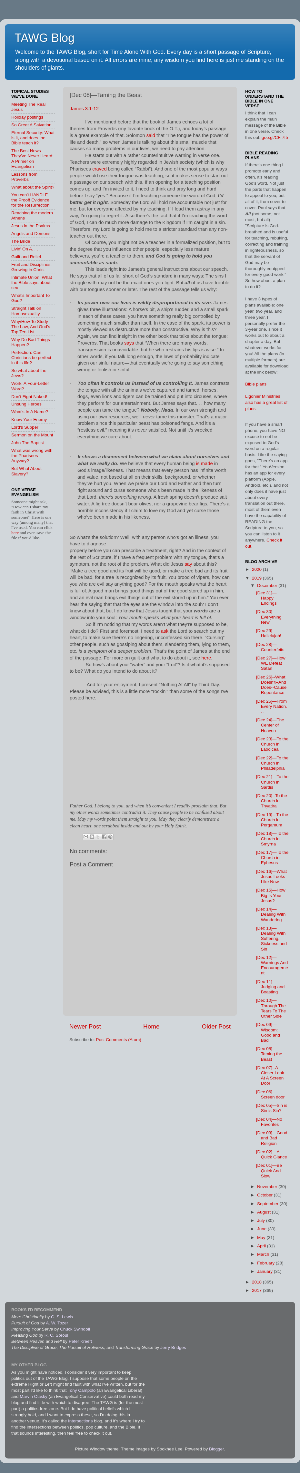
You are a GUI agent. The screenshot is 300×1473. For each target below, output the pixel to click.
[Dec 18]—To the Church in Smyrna (272, 838)
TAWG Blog (45, 37)
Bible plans (255, 384)
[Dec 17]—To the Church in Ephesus (272, 857)
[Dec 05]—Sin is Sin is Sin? (271, 1108)
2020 (257, 569)
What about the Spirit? (33, 187)
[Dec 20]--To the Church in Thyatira (271, 800)
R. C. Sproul (56, 1335)
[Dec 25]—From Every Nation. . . (271, 706)
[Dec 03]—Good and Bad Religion (271, 1138)
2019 (257, 578)
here (206, 657)
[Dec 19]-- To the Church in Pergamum (272, 819)
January (265, 1271)
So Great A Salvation (31, 124)
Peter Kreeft (80, 1341)
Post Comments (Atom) (118, 1039)
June (262, 1228)
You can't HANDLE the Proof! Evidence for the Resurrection (30, 200)
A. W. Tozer (57, 1323)
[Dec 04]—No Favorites (269, 1122)
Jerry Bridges (173, 1347)
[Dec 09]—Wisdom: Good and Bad (268, 1032)
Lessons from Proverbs (24, 177)
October (265, 1195)
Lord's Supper (24, 427)
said (150, 135)
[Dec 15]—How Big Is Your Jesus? (270, 895)
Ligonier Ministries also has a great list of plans (266, 402)
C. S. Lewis (62, 1316)
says (129, 343)
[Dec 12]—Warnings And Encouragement (272, 965)
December (267, 585)
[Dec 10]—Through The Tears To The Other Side (271, 1008)
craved (99, 168)
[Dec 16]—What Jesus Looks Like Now (271, 876)
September (268, 1203)
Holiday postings (27, 117)
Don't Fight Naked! (29, 396)
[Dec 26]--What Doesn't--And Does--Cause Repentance (271, 685)
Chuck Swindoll (75, 1329)
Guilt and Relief (26, 256)
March (263, 1254)
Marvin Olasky (33, 1396)
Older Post (216, 1026)
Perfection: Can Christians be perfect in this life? (31, 357)
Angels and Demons (31, 233)
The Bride (20, 241)
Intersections (81, 1421)
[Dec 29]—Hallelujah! (268, 633)
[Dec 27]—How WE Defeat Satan (270, 663)
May (261, 1237)
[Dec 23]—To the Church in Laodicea (272, 744)
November (267, 1186)
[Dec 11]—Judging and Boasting (270, 986)
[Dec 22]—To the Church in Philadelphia (272, 763)
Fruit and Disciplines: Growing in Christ (31, 267)
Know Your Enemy (29, 419)
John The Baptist (27, 442)
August (264, 1212)
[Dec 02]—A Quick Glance (271, 1154)
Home (151, 1026)
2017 (257, 1290)
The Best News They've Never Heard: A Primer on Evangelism (32, 158)
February (266, 1263)
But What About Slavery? (26, 471)
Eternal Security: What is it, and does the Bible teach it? (33, 137)
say (188, 564)
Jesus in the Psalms (30, 225)
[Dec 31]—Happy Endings (266, 598)
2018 (257, 1282)
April (262, 1246)
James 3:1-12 (84, 108)
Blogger (216, 1449)
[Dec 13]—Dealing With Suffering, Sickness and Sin (271, 938)
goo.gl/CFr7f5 (275, 137)
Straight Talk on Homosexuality (26, 311)
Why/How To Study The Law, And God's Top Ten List (30, 326)
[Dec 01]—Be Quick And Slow (269, 1170)
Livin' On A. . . (24, 249)
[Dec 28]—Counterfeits (270, 647)
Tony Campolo (81, 1390)
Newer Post (85, 1026)
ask (164, 631)
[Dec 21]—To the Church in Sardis (272, 781)
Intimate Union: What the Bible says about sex (31, 282)
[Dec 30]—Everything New (269, 616)
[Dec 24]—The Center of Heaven (270, 725)
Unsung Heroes (26, 404)
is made (204, 463)
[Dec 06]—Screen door (270, 1094)
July (261, 1220)
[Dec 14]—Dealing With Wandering (271, 914)
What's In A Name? (29, 411)
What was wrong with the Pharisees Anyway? (32, 455)
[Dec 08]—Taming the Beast (269, 1053)
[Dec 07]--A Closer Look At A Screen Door (270, 1075)
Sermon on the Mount (32, 435)
